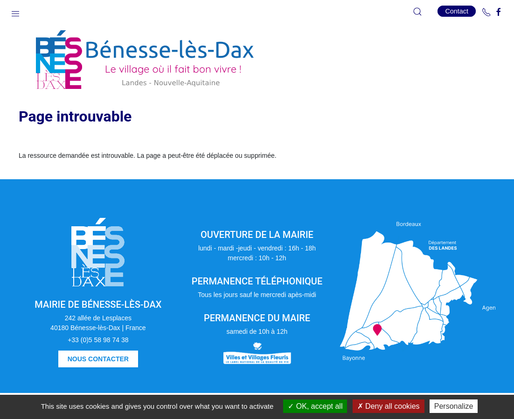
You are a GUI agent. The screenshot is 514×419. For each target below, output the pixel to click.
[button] (15, 12)
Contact (456, 11)
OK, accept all (315, 406)
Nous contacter (98, 359)
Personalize (453, 406)
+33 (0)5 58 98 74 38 (98, 340)
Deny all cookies (388, 406)
